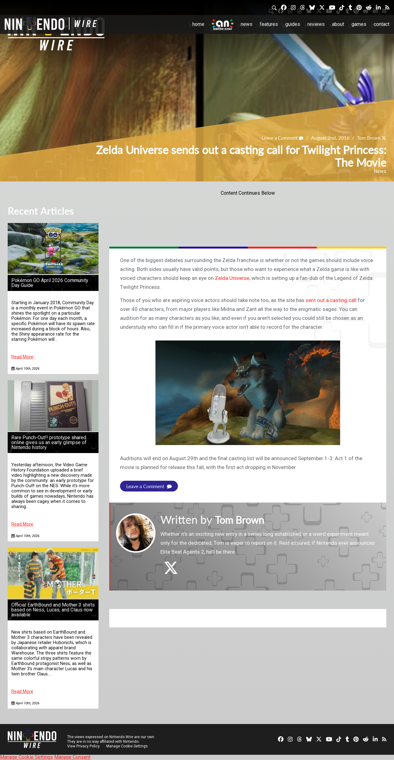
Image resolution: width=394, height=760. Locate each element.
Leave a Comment (280, 138)
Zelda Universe (232, 278)
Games (359, 24)
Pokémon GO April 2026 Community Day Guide (49, 282)
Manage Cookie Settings (127, 746)
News (246, 24)
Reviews (316, 24)
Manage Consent (72, 757)
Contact (381, 24)
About (338, 24)
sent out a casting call (331, 300)
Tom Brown (368, 138)
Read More (22, 357)
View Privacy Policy (83, 746)
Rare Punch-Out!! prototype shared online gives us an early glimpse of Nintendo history (48, 442)
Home (198, 24)
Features (269, 24)
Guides (292, 24)
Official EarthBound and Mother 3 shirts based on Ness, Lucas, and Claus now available (53, 610)
